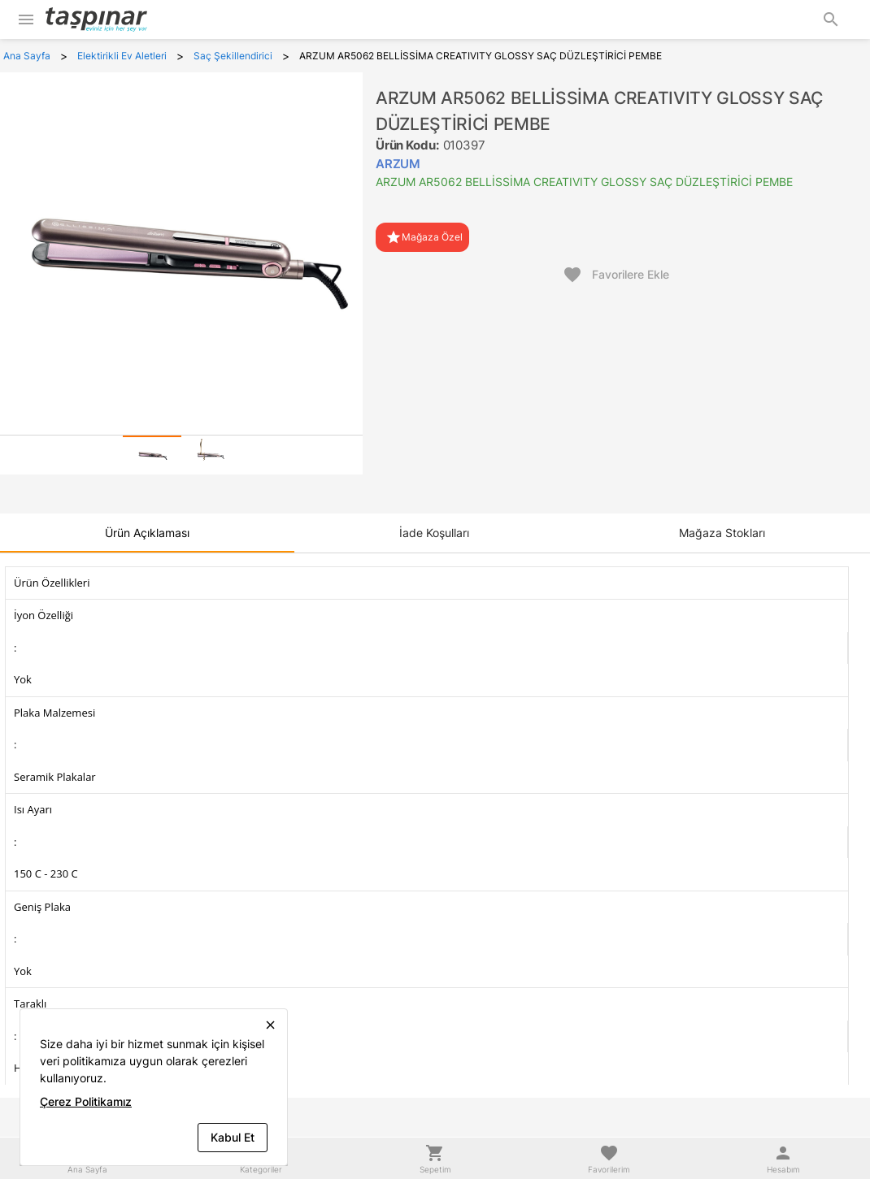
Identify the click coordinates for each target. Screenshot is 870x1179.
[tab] (152, 455)
